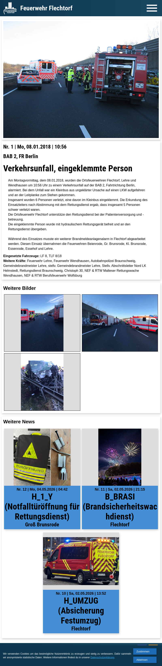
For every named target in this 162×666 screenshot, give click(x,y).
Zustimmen (142, 651)
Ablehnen (142, 659)
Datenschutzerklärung (102, 657)
